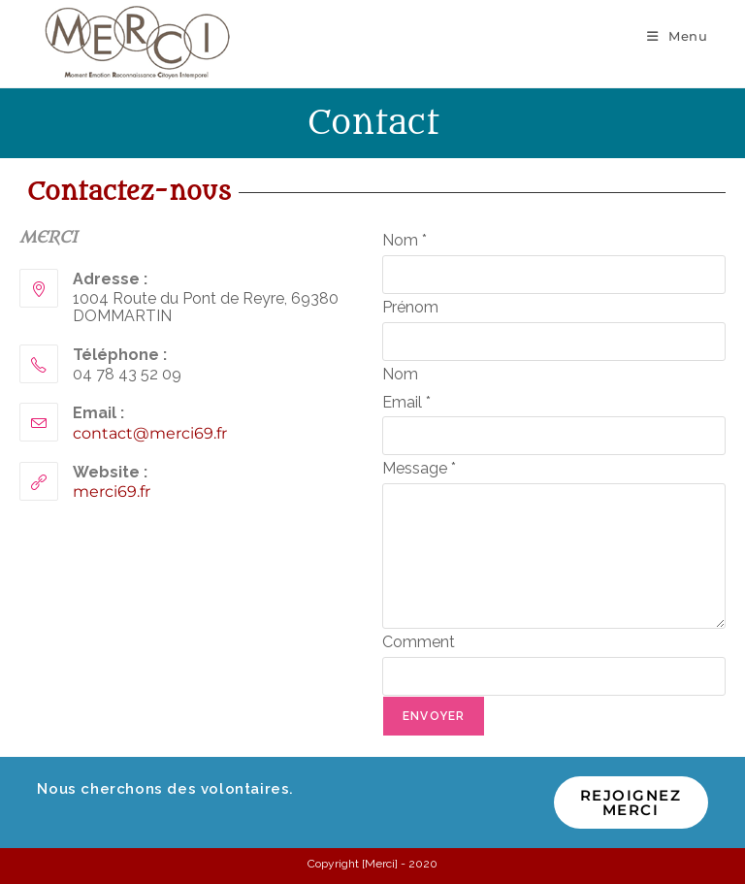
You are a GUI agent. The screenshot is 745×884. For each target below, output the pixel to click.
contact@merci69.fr (150, 433)
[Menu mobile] (677, 36)
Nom (404, 240)
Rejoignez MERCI (631, 802)
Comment (418, 642)
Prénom (410, 307)
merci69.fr (111, 491)
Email (406, 402)
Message (419, 468)
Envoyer (434, 716)
